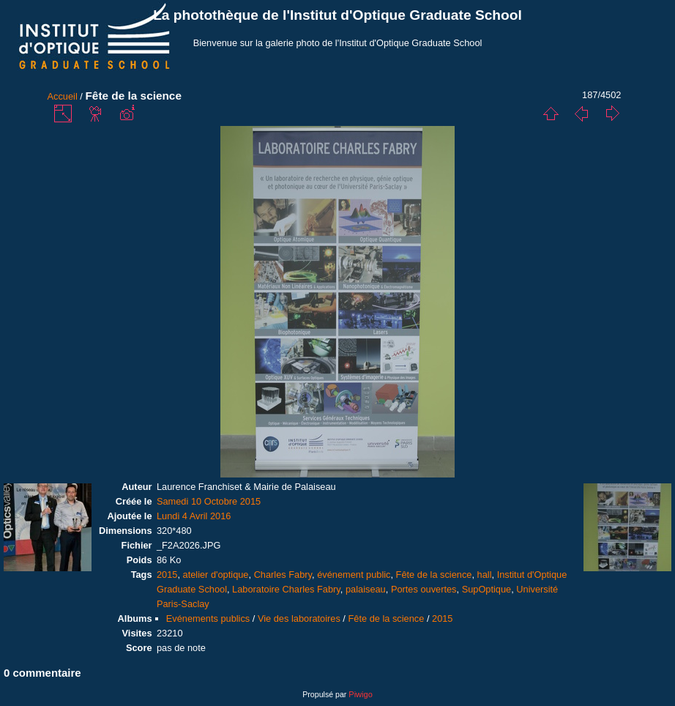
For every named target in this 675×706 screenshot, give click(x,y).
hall (484, 574)
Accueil (63, 96)
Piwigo (360, 694)
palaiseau (366, 589)
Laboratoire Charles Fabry (286, 589)
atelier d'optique (216, 574)
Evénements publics (208, 618)
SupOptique (487, 589)
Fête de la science (434, 574)
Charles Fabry (283, 574)
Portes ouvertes (424, 589)
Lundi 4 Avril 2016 (194, 515)
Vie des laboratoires (299, 618)
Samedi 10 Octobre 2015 (209, 501)
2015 (167, 574)
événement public (353, 574)
